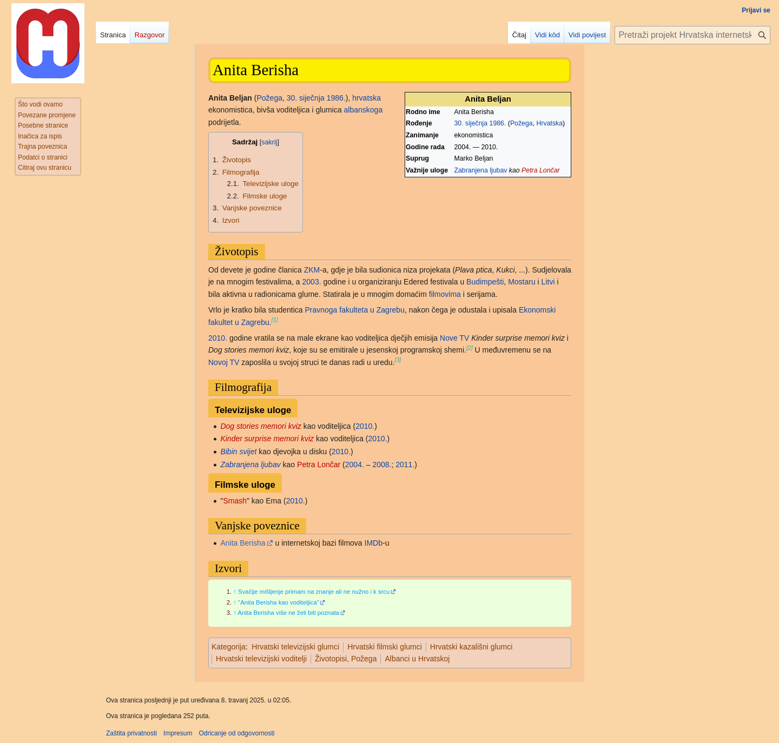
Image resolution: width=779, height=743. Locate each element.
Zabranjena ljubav (480, 170)
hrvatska (366, 98)
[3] (398, 359)
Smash (235, 500)
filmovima (445, 294)
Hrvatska (549, 123)
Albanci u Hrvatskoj (417, 658)
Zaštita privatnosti (131, 733)
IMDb (373, 543)
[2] (469, 347)
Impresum (177, 733)
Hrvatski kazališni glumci (471, 646)
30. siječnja (471, 123)
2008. (381, 464)
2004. (354, 464)
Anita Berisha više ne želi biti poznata (288, 612)
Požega (521, 123)
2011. (404, 464)
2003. (311, 281)
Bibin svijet (238, 451)
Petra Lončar (540, 170)
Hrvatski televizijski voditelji (261, 658)
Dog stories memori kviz (260, 426)
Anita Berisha (242, 543)
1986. (498, 123)
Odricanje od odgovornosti (236, 733)
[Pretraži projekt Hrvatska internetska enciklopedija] (692, 35)
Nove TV (454, 338)
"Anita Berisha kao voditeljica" (278, 602)
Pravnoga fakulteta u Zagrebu (354, 310)
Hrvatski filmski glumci (384, 646)
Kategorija (229, 646)
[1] (275, 319)
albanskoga (363, 109)
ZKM (312, 270)
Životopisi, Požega (346, 658)
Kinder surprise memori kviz (267, 438)
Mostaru (522, 281)
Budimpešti (485, 281)
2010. (217, 338)
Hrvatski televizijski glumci (295, 646)
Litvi (548, 281)
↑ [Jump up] (234, 591)
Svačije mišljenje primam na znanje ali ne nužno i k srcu (314, 591)
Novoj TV (223, 362)
